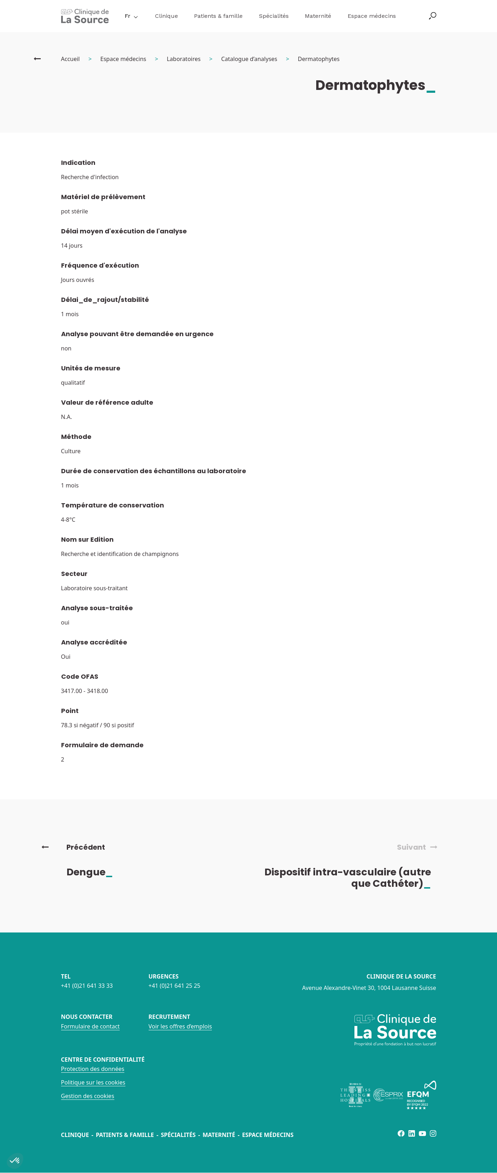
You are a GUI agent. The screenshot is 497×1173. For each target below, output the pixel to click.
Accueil (70, 59)
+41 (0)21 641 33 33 (87, 986)
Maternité (318, 15)
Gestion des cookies (87, 1096)
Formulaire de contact (90, 1026)
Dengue (96, 872)
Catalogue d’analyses (249, 59)
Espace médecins (372, 15)
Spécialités (274, 15)
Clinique (166, 15)
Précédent (73, 847)
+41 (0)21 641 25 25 (174, 986)
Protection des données (92, 1069)
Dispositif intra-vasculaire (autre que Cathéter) (353, 877)
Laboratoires (184, 59)
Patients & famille (218, 15)
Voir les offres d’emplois (180, 1026)
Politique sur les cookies (93, 1082)
